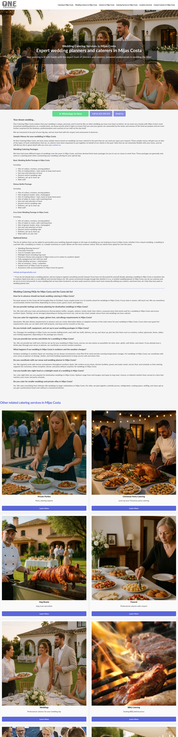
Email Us (119, 113)
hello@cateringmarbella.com (24, 272)
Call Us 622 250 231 (101, 113)
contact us (56, 145)
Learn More (44, 508)
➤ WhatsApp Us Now (70, 113)
